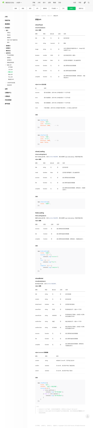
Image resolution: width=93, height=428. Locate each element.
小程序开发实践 (11, 82)
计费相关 (7, 96)
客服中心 (55, 425)
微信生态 (8, 50)
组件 (30, 8)
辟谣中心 (49, 425)
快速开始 (7, 20)
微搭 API (9, 65)
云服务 (71, 8)
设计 (44, 2)
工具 (63, 8)
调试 (8, 42)
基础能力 (8, 45)
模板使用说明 (10, 62)
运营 (49, 2)
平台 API (10, 77)
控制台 (9, 32)
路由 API (10, 74)
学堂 (80, 2)
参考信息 (7, 103)
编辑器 (9, 37)
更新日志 (81, 8)
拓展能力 (8, 48)
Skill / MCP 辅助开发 (12, 40)
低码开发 (8, 53)
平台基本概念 (10, 55)
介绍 (39, 2)
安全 (59, 2)
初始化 (9, 35)
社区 (74, 2)
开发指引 (7, 27)
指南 (16, 8)
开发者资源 (8, 100)
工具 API (10, 69)
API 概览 (10, 67)
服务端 (45, 8)
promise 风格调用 (53, 156)
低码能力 (9, 60)
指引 (7, 30)
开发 (34, 2)
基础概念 (7, 24)
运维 (6, 89)
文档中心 (43, 425)
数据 (54, 2)
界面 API (10, 72)
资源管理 (9, 85)
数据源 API (11, 79)
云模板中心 (8, 92)
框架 (23, 8)
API (37, 8)
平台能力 (54, 8)
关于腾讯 (37, 425)
